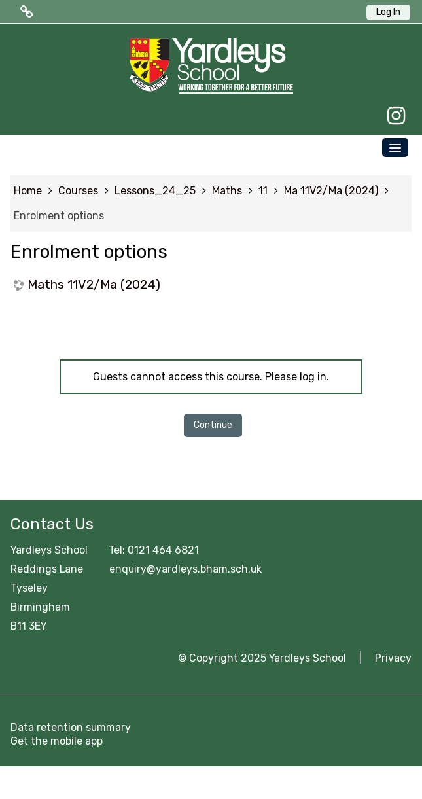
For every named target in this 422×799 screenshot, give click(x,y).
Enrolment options (59, 215)
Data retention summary (70, 727)
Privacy (393, 658)
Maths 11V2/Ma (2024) (93, 284)
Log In (388, 12)
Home (28, 191)
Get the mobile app (56, 741)
